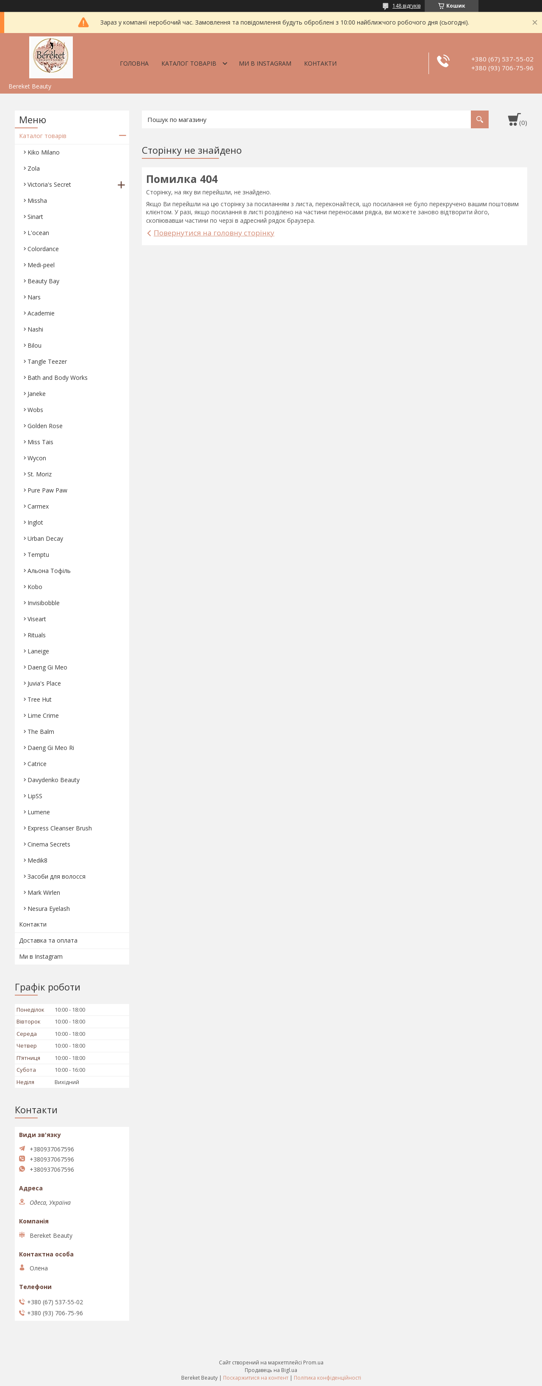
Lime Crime (43, 715)
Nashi (35, 329)
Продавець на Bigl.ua (271, 1370)
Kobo (35, 587)
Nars (34, 297)
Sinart (35, 217)
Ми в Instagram (265, 63)
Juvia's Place (44, 683)
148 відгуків (406, 5)
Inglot (35, 522)
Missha (37, 200)
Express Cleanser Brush (60, 828)
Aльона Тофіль (49, 571)
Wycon (37, 458)
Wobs (35, 410)
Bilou (34, 345)
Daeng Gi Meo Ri (51, 748)
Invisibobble (44, 603)
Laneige (38, 651)
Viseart (37, 619)
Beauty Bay (43, 281)
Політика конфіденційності (327, 1377)
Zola (34, 168)
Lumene (39, 812)
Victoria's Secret (49, 184)
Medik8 (37, 860)
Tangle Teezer (47, 361)
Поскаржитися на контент (255, 1377)
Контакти (320, 63)
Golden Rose (45, 426)
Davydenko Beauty (54, 780)
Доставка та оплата (48, 940)
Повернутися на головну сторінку (214, 233)
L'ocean (38, 233)
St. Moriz (40, 474)
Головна (134, 63)
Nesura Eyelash (49, 909)
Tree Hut (40, 699)
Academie (41, 313)
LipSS (35, 796)
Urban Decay (45, 538)
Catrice (37, 764)
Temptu (38, 555)
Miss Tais (40, 442)
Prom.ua (313, 1362)
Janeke (37, 394)
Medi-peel (41, 265)
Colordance (43, 249)
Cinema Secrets (49, 844)
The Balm (41, 732)
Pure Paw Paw (47, 490)
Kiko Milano (44, 152)
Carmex (38, 506)
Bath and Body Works (58, 377)
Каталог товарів (188, 63)
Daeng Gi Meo (47, 667)
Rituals (37, 635)
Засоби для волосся (57, 876)
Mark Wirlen (44, 892)
